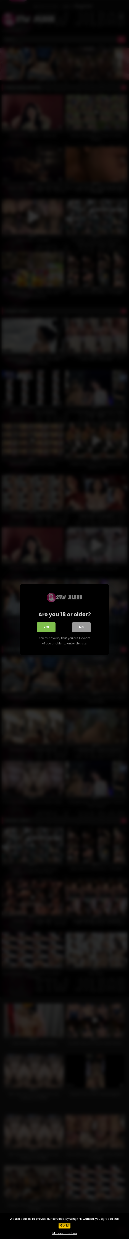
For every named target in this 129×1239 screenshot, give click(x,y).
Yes (46, 627)
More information (64, 1233)
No (81, 627)
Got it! (64, 1225)
